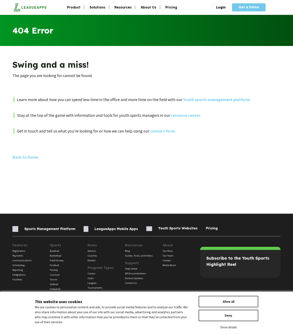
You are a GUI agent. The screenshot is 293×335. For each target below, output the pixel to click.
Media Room (169, 265)
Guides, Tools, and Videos (139, 255)
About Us (151, 7)
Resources (125, 7)
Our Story (168, 250)
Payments (17, 255)
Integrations (18, 274)
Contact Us (131, 282)
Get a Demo (249, 7)
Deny (228, 315)
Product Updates (134, 278)
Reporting (17, 269)
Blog (127, 250)
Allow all (228, 302)
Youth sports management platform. (217, 99)
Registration (18, 250)
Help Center (131, 268)
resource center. (186, 115)
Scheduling (18, 265)
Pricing (171, 7)
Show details (228, 327)
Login (221, 7)
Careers (167, 260)
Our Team (168, 255)
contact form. (163, 131)
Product (76, 7)
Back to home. (25, 157)
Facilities (17, 279)
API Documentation (135, 273)
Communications (21, 260)
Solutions (100, 7)
